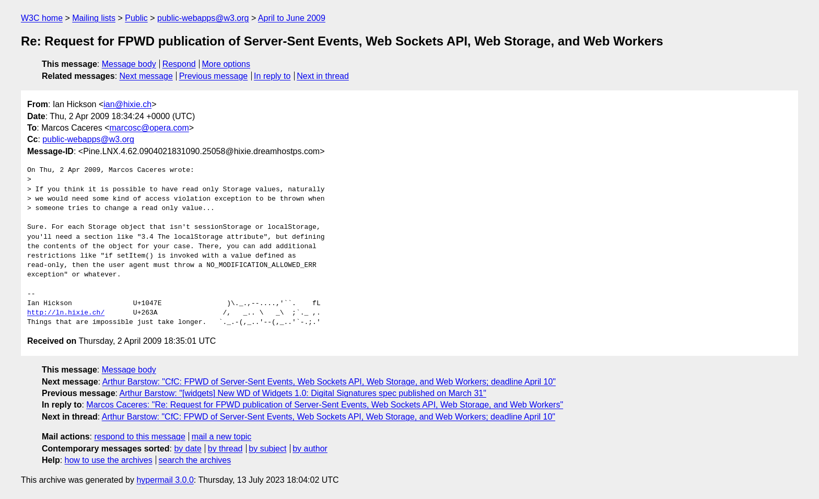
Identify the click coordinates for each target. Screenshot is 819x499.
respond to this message (139, 436)
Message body (129, 64)
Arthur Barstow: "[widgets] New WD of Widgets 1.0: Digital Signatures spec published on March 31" (303, 393)
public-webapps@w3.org (203, 18)
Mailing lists (93, 18)
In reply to (272, 76)
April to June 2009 (291, 18)
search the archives (195, 460)
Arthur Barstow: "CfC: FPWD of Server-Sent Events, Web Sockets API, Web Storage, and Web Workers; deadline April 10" (329, 381)
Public (136, 18)
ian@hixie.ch (127, 104)
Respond (179, 64)
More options (226, 64)
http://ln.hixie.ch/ (65, 313)
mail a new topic (222, 436)
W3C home (42, 18)
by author (309, 448)
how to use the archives (109, 460)
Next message (146, 76)
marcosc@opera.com (149, 127)
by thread (225, 448)
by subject (267, 448)
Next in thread (323, 76)
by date (187, 448)
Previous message (213, 76)
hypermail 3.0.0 (164, 479)
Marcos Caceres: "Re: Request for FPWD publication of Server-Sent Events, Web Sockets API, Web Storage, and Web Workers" (324, 404)
